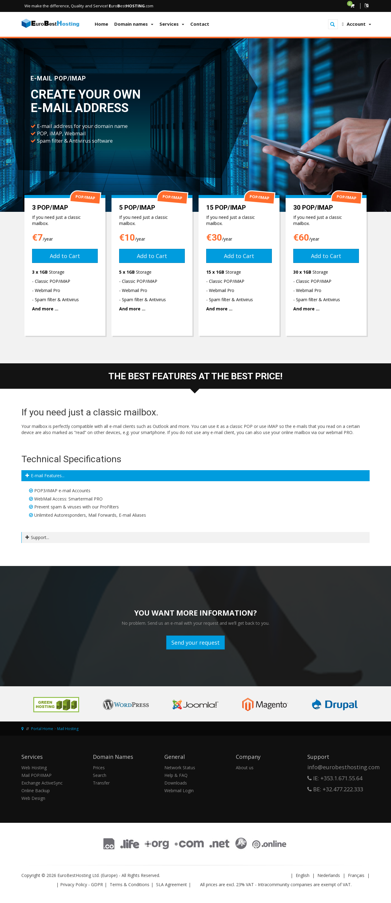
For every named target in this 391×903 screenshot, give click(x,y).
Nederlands (328, 875)
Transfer (101, 783)
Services (171, 24)
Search (99, 775)
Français (356, 875)
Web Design (33, 798)
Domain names (133, 24)
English (302, 875)
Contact (199, 24)
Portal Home (42, 728)
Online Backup (35, 790)
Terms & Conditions (129, 884)
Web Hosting (34, 767)
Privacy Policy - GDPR (81, 884)
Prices (99, 767)
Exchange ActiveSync (42, 783)
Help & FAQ (176, 775)
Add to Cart (65, 256)
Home (101, 24)
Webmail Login (179, 790)
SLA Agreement (171, 884)
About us (245, 767)
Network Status (179, 767)
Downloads (175, 783)
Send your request (195, 642)
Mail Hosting (68, 728)
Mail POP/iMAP (36, 775)
